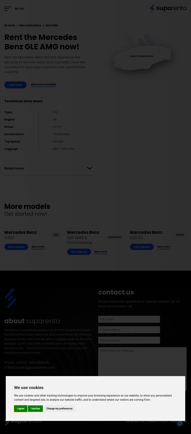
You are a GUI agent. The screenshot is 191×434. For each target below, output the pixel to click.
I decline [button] (35, 408)
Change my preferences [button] (59, 408)
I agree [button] (20, 408)
